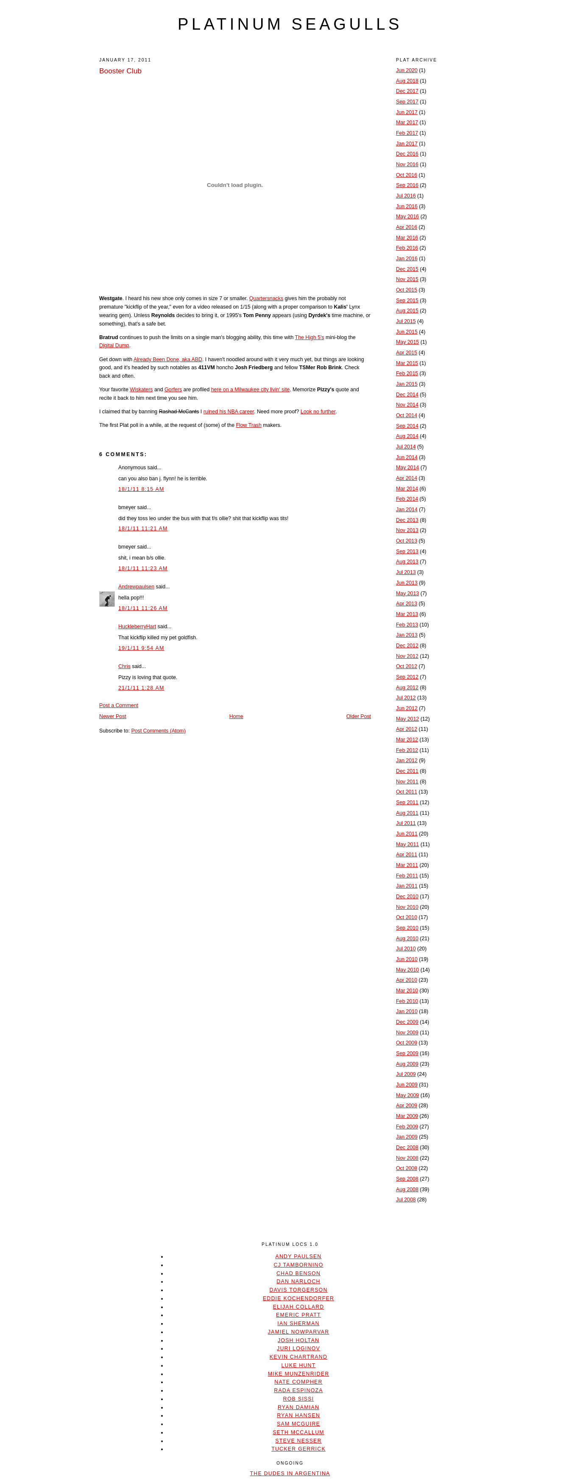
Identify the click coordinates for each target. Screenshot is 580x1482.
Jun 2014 (407, 457)
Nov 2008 (407, 1158)
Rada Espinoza (298, 1390)
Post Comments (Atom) (158, 731)
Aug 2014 (407, 436)
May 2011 (407, 844)
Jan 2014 (407, 510)
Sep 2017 (407, 102)
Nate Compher (298, 1382)
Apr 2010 (406, 980)
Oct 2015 (406, 290)
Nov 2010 (407, 907)
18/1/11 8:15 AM (141, 489)
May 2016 (407, 217)
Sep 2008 (407, 1179)
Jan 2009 (407, 1137)
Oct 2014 (406, 415)
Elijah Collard (298, 1307)
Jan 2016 (407, 259)
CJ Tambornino (298, 1265)
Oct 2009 (406, 1043)
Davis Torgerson (298, 1290)
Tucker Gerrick (298, 1449)
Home (236, 716)
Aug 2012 (407, 688)
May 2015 (407, 342)
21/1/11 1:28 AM (141, 688)
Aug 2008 (407, 1189)
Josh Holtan (298, 1340)
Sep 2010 (407, 928)
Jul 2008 (406, 1200)
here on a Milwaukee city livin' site (250, 390)
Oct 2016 (406, 175)
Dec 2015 (407, 269)
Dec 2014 (407, 395)
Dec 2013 (407, 520)
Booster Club (120, 71)
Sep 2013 (407, 551)
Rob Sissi (298, 1399)
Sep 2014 (407, 426)
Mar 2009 (407, 1116)
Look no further (318, 412)
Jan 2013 (407, 635)
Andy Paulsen (298, 1256)
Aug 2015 (407, 311)
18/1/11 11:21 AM (143, 529)
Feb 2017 (407, 133)
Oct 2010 (406, 917)
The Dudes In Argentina (290, 1473)
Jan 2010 (407, 1011)
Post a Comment (118, 705)
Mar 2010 (407, 991)
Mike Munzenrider (298, 1374)
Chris (124, 666)
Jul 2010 (406, 949)
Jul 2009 (406, 1074)
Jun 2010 (407, 959)
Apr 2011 (406, 855)
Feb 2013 (407, 625)
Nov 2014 (407, 405)
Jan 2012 (407, 760)
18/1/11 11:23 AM (143, 568)
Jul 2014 (406, 447)
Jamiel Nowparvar (298, 1332)
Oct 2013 (406, 541)
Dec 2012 (407, 646)
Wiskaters (141, 390)
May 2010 (407, 970)
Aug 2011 (407, 813)
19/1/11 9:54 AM (141, 648)
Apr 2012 (406, 729)
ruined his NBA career (229, 412)
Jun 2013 (407, 583)
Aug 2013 (407, 562)
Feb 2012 (407, 750)
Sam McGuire (298, 1424)
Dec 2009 (407, 1022)
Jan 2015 (407, 384)
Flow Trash (248, 425)
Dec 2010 (407, 897)
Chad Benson (298, 1273)
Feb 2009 (407, 1127)
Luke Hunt (298, 1365)
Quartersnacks (266, 298)
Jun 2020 (407, 70)
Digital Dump (114, 345)
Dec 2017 (407, 91)
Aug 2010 (407, 939)
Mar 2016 (407, 238)
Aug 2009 (407, 1064)
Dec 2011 (407, 771)
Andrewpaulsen (136, 587)
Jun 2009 (407, 1085)
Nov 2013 (407, 530)
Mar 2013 (407, 614)
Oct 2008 (406, 1168)
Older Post (358, 716)
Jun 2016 (407, 206)
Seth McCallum (298, 1432)
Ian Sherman (298, 1323)
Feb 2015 (407, 373)
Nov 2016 (407, 164)
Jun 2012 (407, 708)
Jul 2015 (406, 321)
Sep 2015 (407, 301)
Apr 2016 (406, 227)
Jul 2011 (406, 823)
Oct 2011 (406, 792)
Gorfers (173, 390)
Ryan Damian (298, 1407)
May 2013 (407, 593)
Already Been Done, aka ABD (168, 359)
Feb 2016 (407, 248)
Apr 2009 (406, 1106)
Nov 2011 (407, 782)
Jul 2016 (406, 196)
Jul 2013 (406, 572)
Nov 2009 (407, 1033)
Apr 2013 (406, 604)
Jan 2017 (407, 144)
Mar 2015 (407, 363)
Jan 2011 (407, 886)
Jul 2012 (406, 698)
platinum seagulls (290, 24)
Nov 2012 (407, 656)
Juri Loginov (298, 1348)
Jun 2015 (407, 332)
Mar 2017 (407, 122)
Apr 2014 (406, 478)
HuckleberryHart (137, 627)
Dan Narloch (298, 1281)
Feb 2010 (407, 1001)
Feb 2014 (407, 499)
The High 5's (309, 337)
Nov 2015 (407, 279)
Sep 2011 (407, 802)
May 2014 (407, 468)
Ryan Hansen (298, 1415)
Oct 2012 (406, 666)
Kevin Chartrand (298, 1357)
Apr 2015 (406, 353)
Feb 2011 (407, 876)
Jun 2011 (407, 834)
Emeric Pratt (298, 1315)
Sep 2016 (407, 185)
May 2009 (407, 1095)
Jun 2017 (407, 112)
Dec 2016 (407, 154)
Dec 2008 (407, 1147)
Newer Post (112, 716)
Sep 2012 (407, 677)
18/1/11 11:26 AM (143, 608)
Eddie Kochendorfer (298, 1298)
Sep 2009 (407, 1053)
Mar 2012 (407, 740)
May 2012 (407, 719)
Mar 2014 (407, 489)
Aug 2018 (407, 81)
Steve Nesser (298, 1441)
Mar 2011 (407, 865)
